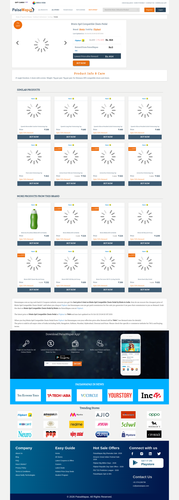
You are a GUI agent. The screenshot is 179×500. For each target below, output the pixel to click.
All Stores (59, 457)
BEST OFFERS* (93, 10)
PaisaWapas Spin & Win (102, 474)
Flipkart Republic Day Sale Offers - (108, 467)
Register (149, 10)
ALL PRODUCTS (43, 10)
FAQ (17, 461)
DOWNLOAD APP (161, 3)
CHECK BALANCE (127, 3)
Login (161, 10)
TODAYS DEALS (68, 10)
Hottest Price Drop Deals (64, 471)
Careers (58, 464)
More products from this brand (38, 196)
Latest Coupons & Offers (64, 461)
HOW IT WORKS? (139, 3)
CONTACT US (150, 3)
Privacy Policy (21, 468)
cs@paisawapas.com (141, 486)
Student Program (61, 475)
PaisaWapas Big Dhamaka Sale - (107, 453)
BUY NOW (81, 63)
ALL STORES (55, 10)
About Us (19, 453)
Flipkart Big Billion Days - (104, 463)
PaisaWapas (82, 496)
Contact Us (142, 477)
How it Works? (21, 464)
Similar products (28, 89)
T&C (76, 51)
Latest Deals (60, 468)
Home (57, 453)
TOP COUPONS (80, 10)
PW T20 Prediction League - (106, 470)
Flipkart (97, 29)
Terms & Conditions (23, 471)
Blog (17, 457)
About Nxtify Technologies (25, 475)
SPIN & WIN (38, 3)
